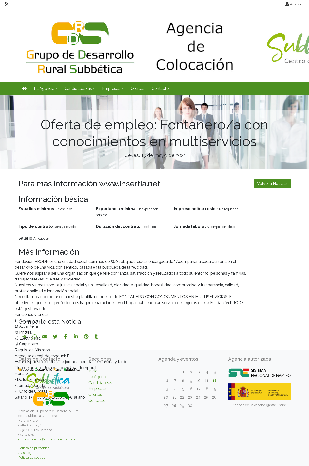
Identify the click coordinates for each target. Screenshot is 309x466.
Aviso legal (26, 453)
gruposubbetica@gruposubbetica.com (46, 439)
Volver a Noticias (272, 183)
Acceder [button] (293, 4)
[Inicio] (24, 88)
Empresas (97, 388)
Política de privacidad (34, 448)
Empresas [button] (111, 88)
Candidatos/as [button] (78, 88)
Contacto (160, 88)
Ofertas (137, 88)
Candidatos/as (102, 382)
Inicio (93, 371)
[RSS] (6, 4)
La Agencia (98, 376)
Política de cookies (31, 457)
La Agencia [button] (44, 88)
